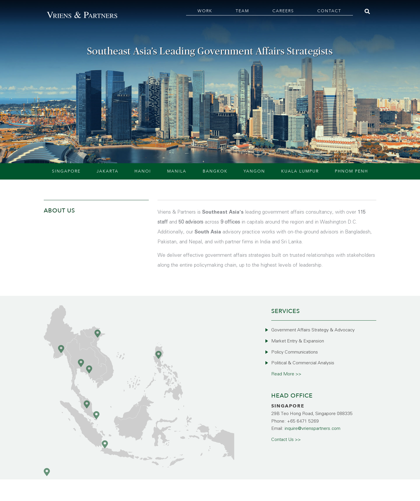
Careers (283, 11)
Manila (176, 171)
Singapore (66, 171)
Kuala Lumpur (300, 171)
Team (242, 11)
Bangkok (215, 171)
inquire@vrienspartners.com (312, 428)
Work (204, 11)
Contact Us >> (286, 439)
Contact (329, 11)
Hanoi (142, 171)
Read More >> (286, 374)
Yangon (254, 171)
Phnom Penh (351, 171)
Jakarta (107, 171)
